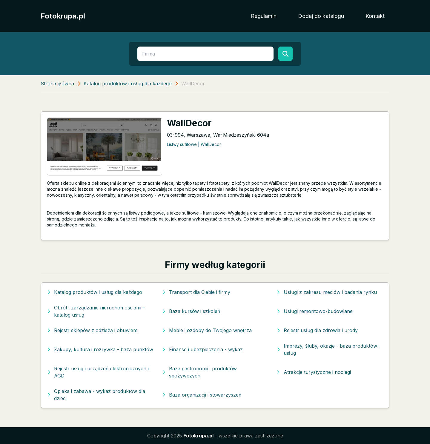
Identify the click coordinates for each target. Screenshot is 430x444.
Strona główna (57, 84)
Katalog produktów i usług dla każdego (128, 84)
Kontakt (375, 16)
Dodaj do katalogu (321, 16)
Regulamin (264, 16)
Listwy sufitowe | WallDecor (194, 144)
